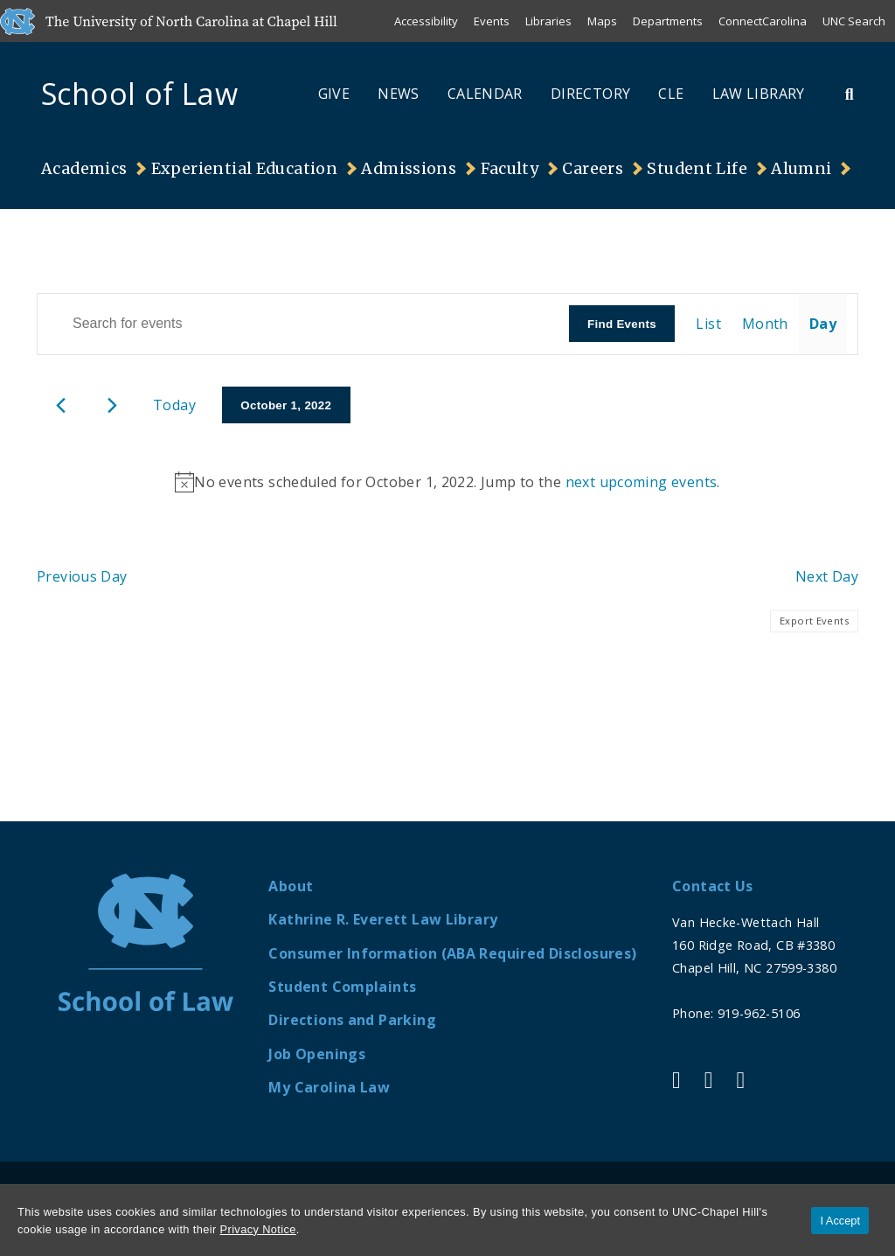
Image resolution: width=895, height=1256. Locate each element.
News (399, 93)
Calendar (485, 93)
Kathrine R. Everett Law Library (382, 919)
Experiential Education (244, 168)
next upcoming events (641, 482)
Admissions (408, 168)
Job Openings (316, 1054)
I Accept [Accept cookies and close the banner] (840, 1220)
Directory (590, 93)
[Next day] (112, 405)
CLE (670, 93)
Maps (602, 21)
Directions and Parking (351, 1019)
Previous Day (82, 576)
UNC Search (853, 21)
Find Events (621, 324)
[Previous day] (61, 405)
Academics (84, 168)
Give (334, 93)
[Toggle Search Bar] (849, 93)
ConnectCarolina (762, 21)
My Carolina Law (329, 1087)
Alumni (801, 168)
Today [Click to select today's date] (174, 405)
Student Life (697, 168)
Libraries (548, 21)
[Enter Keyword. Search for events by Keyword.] (303, 323)
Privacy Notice (258, 1229)
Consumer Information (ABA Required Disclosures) (452, 953)
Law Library (758, 93)
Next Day (826, 576)
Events (492, 21)
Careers (592, 168)
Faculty (510, 168)
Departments (668, 21)
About (290, 886)
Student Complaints (342, 986)
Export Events (814, 620)
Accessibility (426, 21)
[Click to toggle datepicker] (286, 405)
